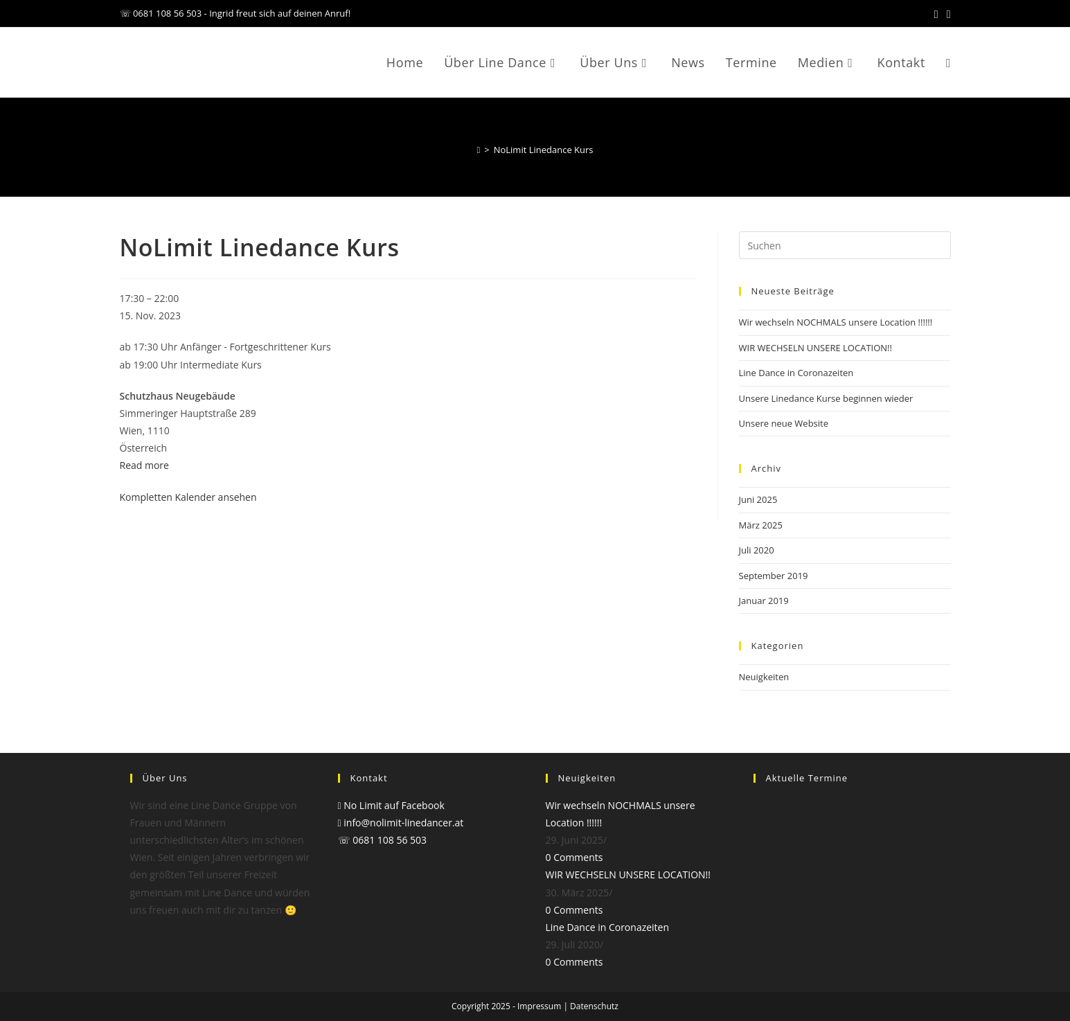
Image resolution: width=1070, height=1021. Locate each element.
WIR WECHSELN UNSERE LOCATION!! (815, 347)
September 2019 (773, 575)
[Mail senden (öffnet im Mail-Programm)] (947, 14)
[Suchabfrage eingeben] (845, 245)
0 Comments (574, 857)
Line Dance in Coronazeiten (796, 372)
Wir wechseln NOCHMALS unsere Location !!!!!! (836, 322)
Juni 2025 (758, 499)
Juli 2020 (756, 550)
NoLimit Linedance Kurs (544, 149)
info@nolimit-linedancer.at (401, 822)
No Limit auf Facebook (391, 805)
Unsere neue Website (784, 423)
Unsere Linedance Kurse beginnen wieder (826, 398)
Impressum (539, 1006)
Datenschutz (594, 1006)
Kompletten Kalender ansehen (188, 497)
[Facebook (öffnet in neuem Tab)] (936, 14)
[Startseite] (478, 149)
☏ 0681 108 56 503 (382, 839)
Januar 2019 (764, 600)
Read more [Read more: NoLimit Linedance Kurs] (144, 465)
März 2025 (761, 525)
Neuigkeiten (764, 677)
